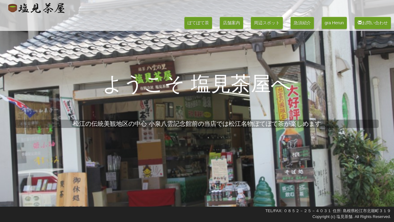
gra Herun (334, 22)
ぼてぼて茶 (198, 22)
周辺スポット (267, 22)
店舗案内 (231, 22)
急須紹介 (302, 22)
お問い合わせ (373, 22)
